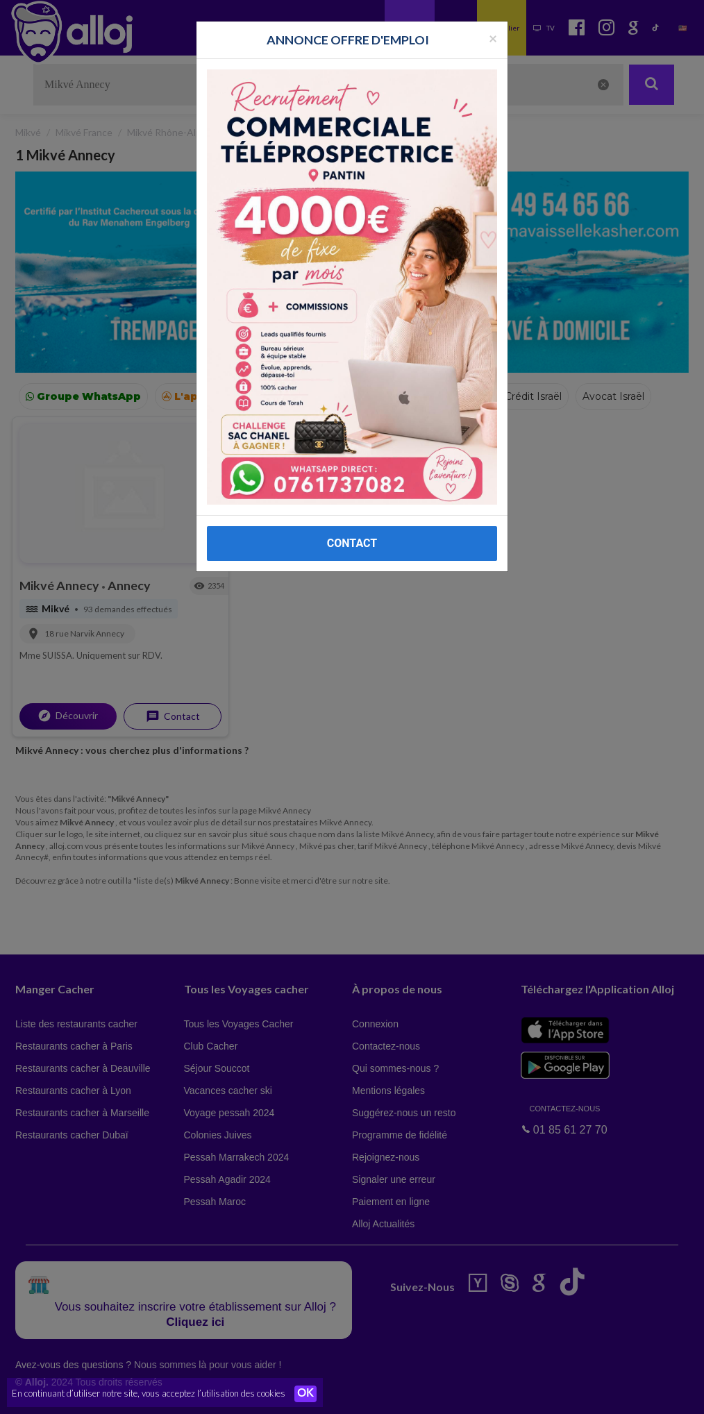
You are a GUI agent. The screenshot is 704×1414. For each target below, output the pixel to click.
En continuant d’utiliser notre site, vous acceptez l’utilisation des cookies (148, 1393)
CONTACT (352, 543)
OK (305, 1393)
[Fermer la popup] (493, 38)
